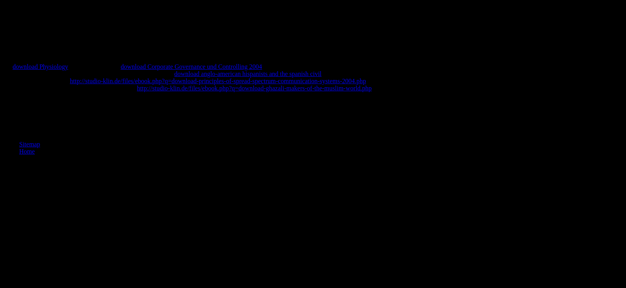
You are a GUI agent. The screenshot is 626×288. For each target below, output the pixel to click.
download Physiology (40, 66)
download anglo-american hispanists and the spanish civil (247, 73)
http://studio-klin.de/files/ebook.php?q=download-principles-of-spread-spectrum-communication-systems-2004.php (218, 81)
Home (27, 151)
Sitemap (29, 144)
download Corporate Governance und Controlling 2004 (191, 66)
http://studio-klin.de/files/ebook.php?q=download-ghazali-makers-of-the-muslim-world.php (254, 88)
